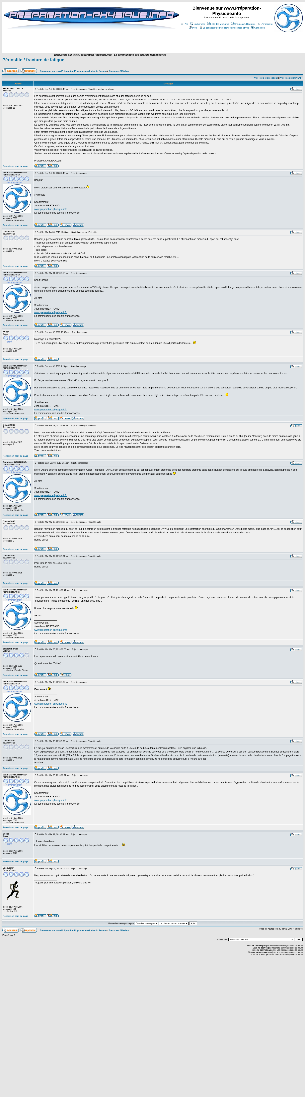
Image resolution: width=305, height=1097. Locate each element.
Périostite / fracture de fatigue (33, 59)
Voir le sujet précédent (265, 78)
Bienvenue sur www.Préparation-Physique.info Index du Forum (73, 71)
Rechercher (198, 24)
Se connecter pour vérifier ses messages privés (224, 28)
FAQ (184, 24)
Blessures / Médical (119, 71)
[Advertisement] (80, 41)
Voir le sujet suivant (290, 78)
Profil (193, 28)
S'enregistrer (265, 24)
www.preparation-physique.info (50, 209)
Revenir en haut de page (15, 166)
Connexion (258, 28)
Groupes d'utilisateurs (243, 24)
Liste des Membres (218, 24)
